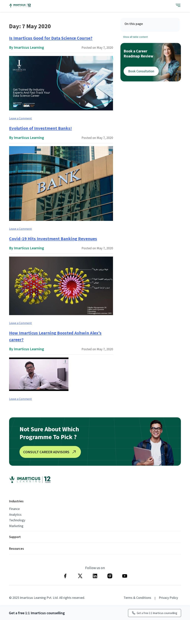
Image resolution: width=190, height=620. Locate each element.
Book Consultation (141, 71)
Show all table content (135, 36)
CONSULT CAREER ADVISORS (50, 452)
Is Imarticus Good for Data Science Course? (50, 38)
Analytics (15, 515)
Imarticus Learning (29, 47)
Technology (17, 520)
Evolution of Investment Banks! (40, 128)
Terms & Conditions (137, 597)
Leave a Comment (20, 118)
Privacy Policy (168, 597)
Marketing (16, 526)
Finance (14, 509)
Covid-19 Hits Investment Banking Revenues (53, 238)
